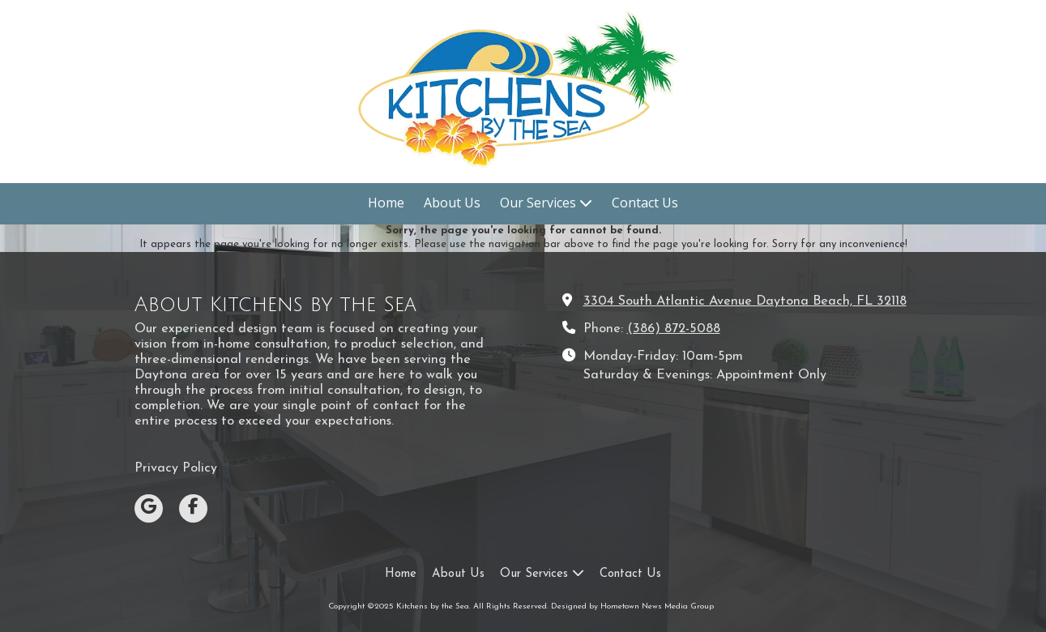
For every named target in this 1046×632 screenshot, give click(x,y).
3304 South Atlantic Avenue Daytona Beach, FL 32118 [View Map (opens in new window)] (745, 301)
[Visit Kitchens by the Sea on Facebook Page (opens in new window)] (193, 508)
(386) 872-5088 (673, 328)
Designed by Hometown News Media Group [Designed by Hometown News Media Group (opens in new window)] (632, 606)
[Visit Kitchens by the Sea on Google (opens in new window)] (148, 508)
